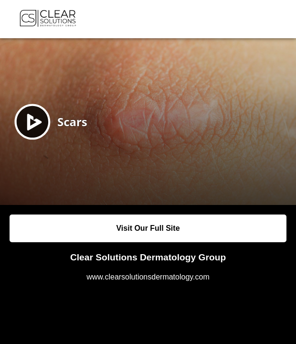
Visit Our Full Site (148, 228)
